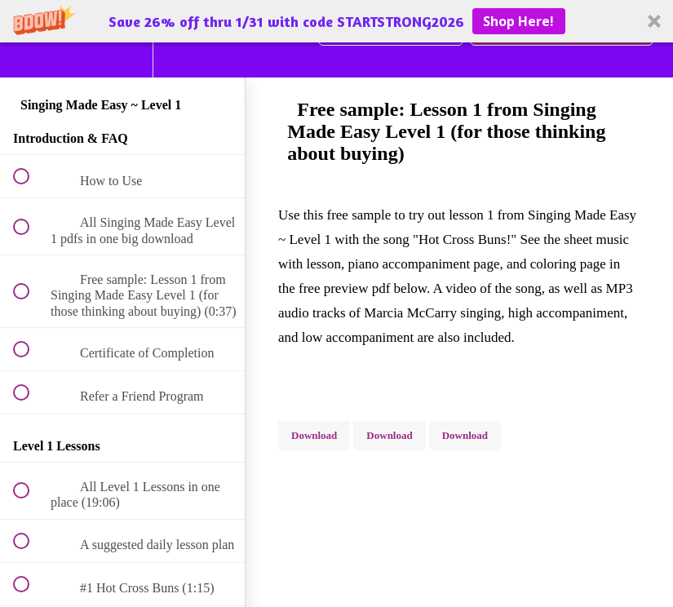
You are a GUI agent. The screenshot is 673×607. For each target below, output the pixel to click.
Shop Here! (518, 21)
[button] (336, 21)
